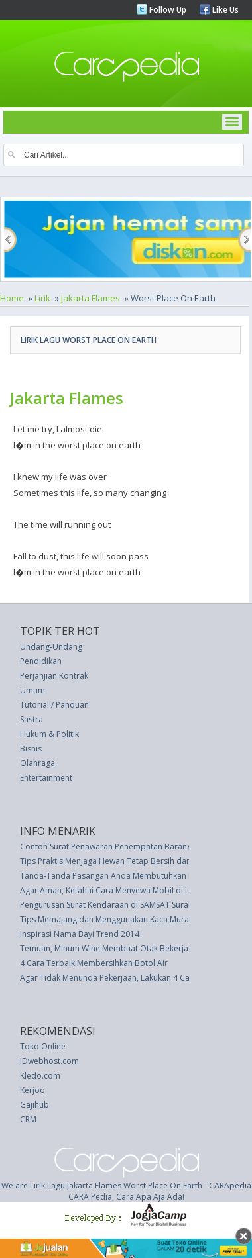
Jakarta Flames (90, 298)
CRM (28, 1119)
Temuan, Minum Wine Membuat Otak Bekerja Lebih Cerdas (130, 948)
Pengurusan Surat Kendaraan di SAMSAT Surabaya (113, 904)
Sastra (31, 719)
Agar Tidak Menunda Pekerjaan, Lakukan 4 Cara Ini (114, 977)
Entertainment (46, 777)
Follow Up (166, 9)
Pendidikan (41, 661)
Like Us (224, 9)
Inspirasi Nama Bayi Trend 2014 (79, 934)
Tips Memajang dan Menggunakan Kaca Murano (109, 919)
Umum (32, 690)
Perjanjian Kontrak (54, 675)
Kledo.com (40, 1075)
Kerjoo (32, 1090)
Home (12, 298)
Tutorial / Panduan (54, 704)
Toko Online (43, 1046)
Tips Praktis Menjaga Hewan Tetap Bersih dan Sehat (117, 861)
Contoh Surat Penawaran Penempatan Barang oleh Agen (125, 846)
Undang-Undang (51, 646)
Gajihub (34, 1104)
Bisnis (31, 748)
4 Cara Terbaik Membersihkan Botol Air (94, 963)
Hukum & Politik (49, 734)
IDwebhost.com (49, 1061)
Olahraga (37, 763)
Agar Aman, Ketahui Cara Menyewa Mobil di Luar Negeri (124, 890)
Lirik (42, 298)
